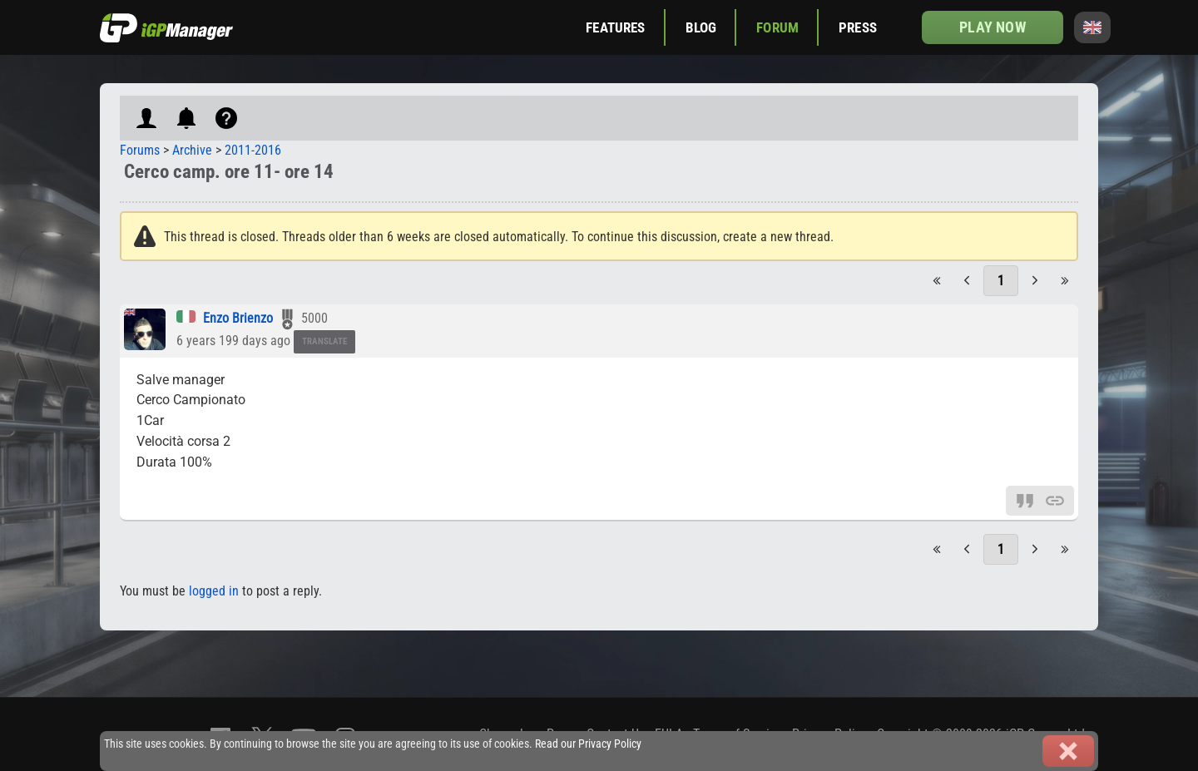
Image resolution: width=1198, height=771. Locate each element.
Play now (992, 27)
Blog (701, 27)
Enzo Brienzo (238, 318)
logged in (214, 591)
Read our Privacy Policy (588, 744)
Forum (777, 27)
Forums (140, 150)
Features (615, 27)
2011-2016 (253, 150)
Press (858, 27)
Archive (192, 150)
